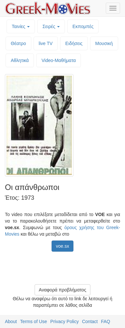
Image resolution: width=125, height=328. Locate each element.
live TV (46, 43)
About (11, 321)
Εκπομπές (82, 26)
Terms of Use (33, 321)
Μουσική (104, 43)
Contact (90, 321)
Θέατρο (18, 43)
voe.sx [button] (62, 246)
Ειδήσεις (74, 43)
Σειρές (51, 26)
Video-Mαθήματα (58, 60)
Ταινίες (21, 26)
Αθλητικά (20, 60)
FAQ (105, 321)
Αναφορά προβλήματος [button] (62, 289)
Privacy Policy (64, 321)
